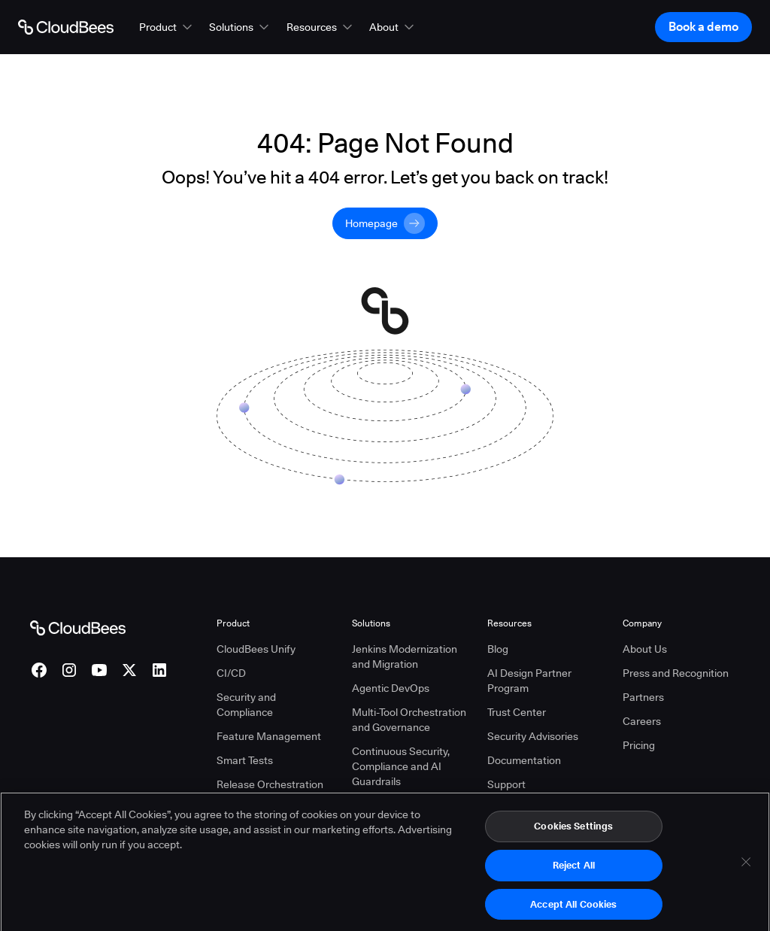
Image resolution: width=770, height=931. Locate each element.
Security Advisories (532, 736)
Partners (643, 697)
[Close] (745, 870)
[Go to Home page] (66, 27)
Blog (497, 649)
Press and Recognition (676, 673)
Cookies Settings (573, 834)
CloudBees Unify (256, 649)
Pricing (639, 745)
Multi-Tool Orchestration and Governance (409, 719)
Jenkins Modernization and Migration (404, 656)
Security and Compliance (246, 704)
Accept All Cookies (573, 911)
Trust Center (516, 712)
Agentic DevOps (390, 688)
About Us (645, 649)
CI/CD (231, 673)
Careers (642, 721)
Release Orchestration (270, 784)
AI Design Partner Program (529, 680)
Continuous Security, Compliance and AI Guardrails (401, 766)
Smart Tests (245, 760)
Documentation (524, 760)
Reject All (574, 872)
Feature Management (269, 736)
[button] (167, 27)
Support (506, 784)
